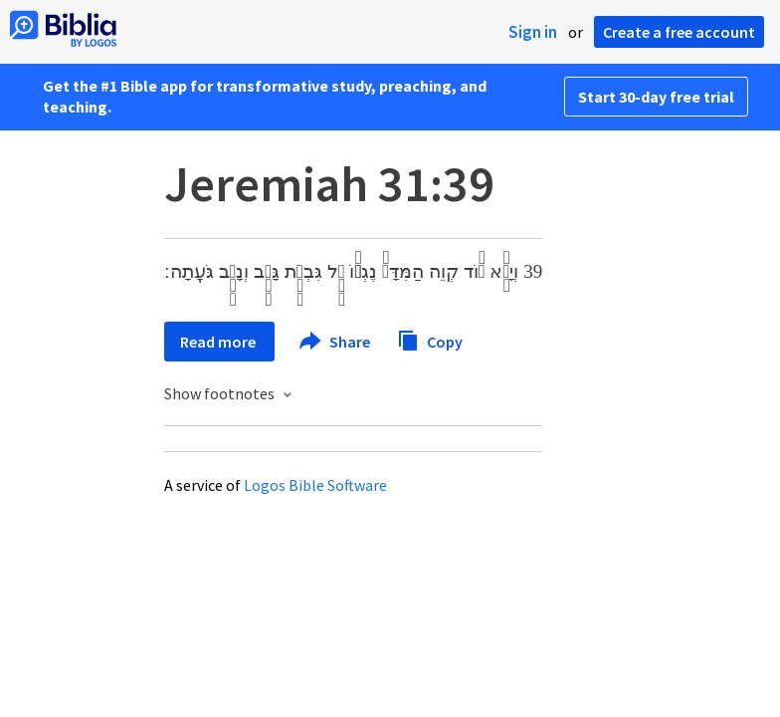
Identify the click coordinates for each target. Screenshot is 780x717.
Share (335, 342)
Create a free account (679, 32)
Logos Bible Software (315, 485)
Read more (219, 342)
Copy (430, 339)
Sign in (532, 32)
